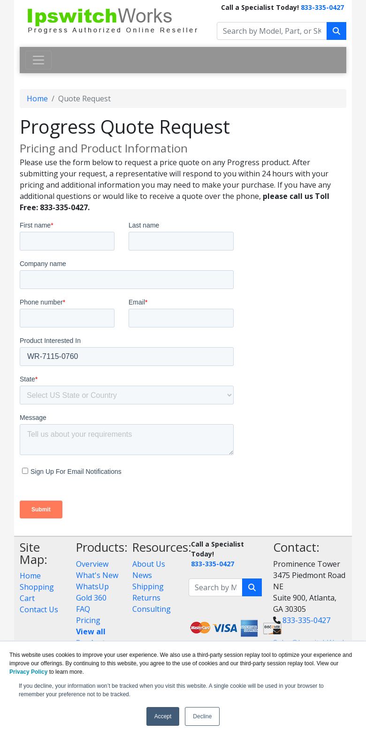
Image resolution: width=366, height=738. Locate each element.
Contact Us (39, 609)
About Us (148, 564)
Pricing (88, 620)
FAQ (83, 609)
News (142, 575)
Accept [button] (163, 716)
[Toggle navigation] (38, 60)
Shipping (148, 586)
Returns (146, 598)
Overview (92, 564)
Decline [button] (202, 716)
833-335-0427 (322, 7)
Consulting (151, 609)
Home (37, 98)
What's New (97, 575)
